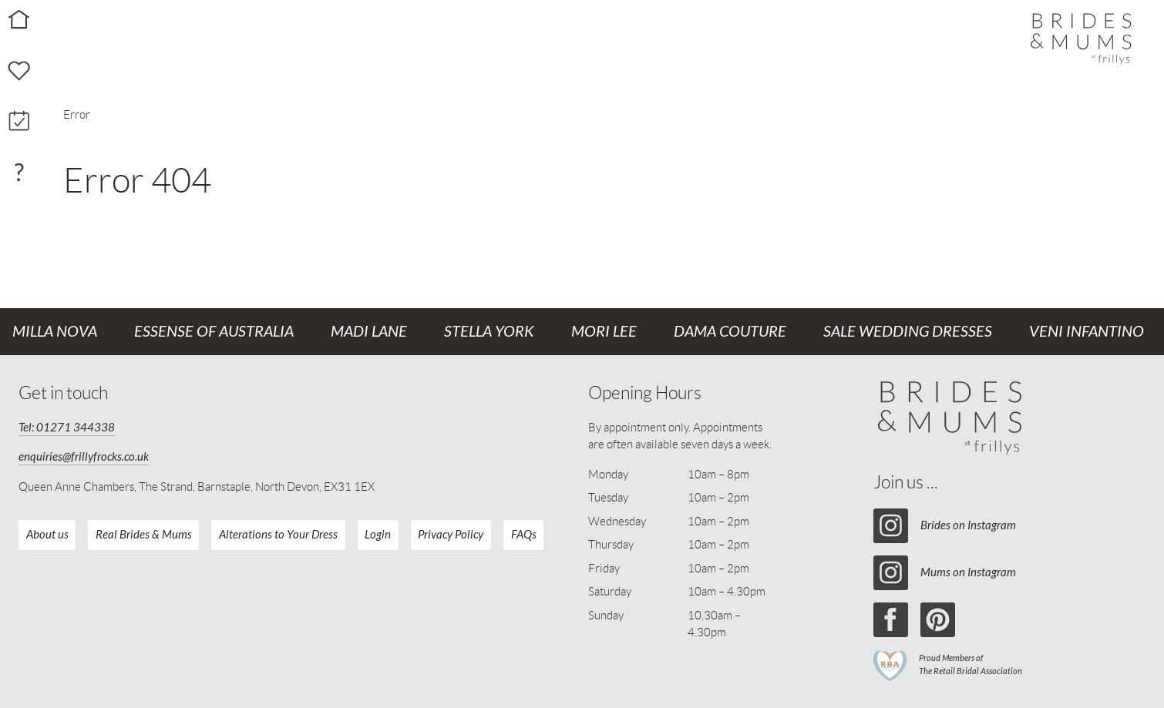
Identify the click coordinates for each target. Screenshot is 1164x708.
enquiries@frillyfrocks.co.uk (84, 457)
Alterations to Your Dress (278, 535)
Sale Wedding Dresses (907, 332)
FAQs (524, 535)
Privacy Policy (450, 535)
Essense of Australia (214, 332)
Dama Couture (730, 332)
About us (47, 535)
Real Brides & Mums (144, 535)
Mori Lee (604, 332)
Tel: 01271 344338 (67, 428)
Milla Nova (54, 332)
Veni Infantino (1086, 332)
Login (378, 535)
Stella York (489, 332)
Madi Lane (369, 332)
